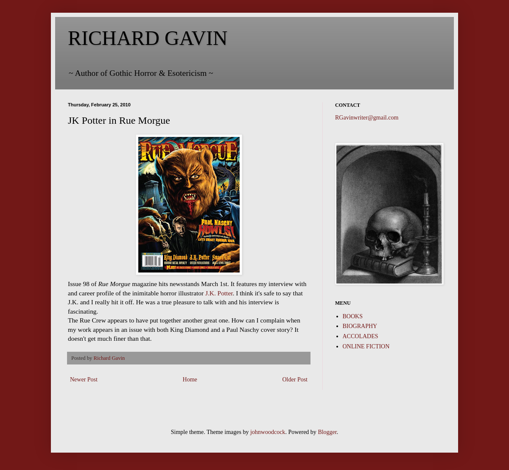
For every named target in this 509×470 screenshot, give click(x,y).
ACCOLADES (360, 336)
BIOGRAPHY (360, 326)
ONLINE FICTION (366, 346)
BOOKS (353, 316)
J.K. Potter (219, 293)
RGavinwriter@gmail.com (366, 117)
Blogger (327, 432)
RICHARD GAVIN (147, 38)
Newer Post (84, 379)
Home (190, 379)
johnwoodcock (267, 432)
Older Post (295, 379)
